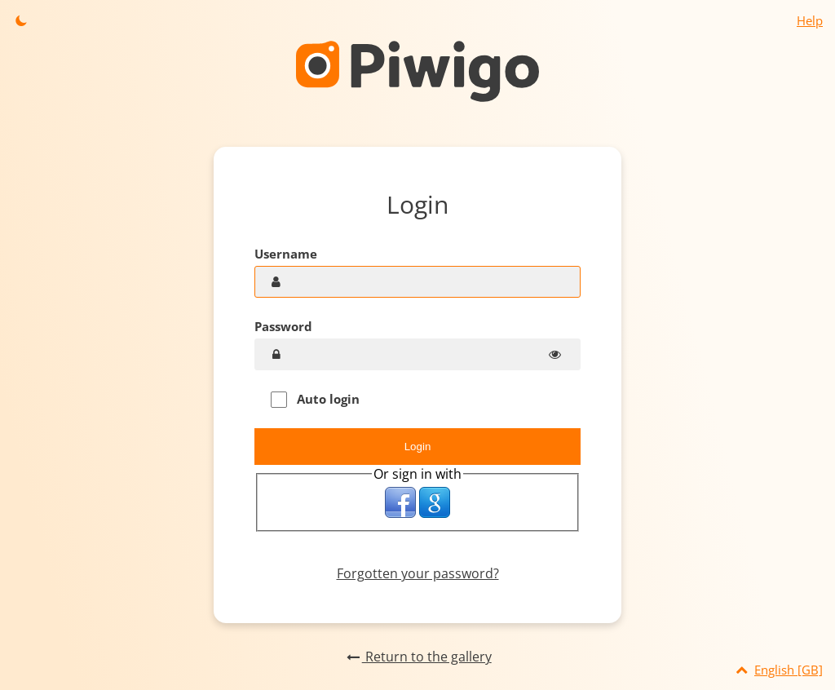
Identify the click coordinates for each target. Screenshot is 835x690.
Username (285, 253)
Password (283, 326)
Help (810, 20)
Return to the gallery (417, 657)
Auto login (315, 399)
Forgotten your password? (418, 573)
